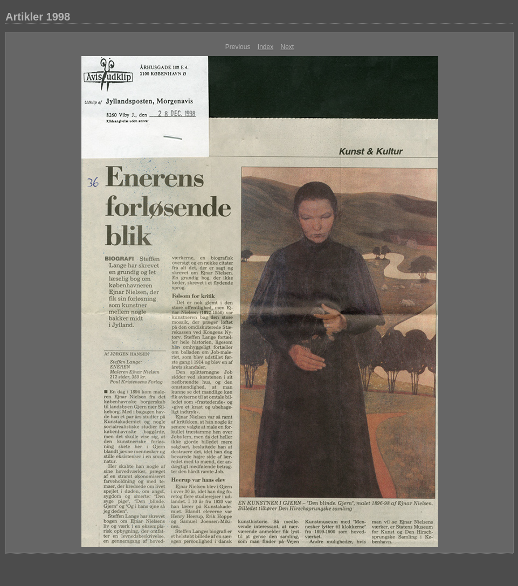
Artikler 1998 (37, 17)
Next (287, 47)
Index (265, 47)
